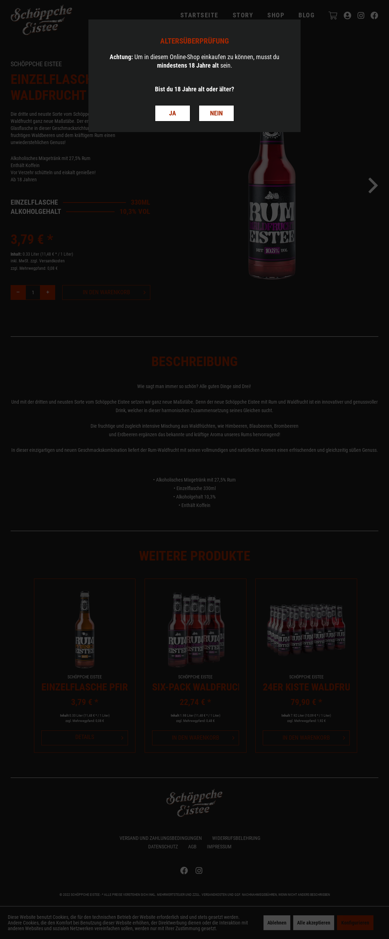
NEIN (216, 113)
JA (172, 113)
